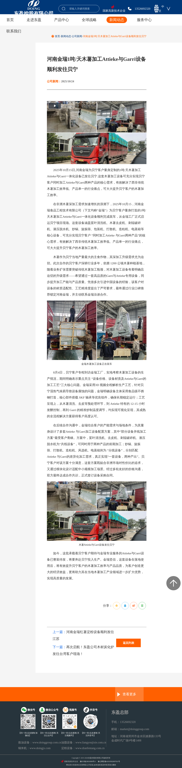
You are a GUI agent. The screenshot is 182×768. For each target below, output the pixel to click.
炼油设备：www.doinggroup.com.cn (39, 742)
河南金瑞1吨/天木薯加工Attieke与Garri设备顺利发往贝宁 (114, 36)
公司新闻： (54, 81)
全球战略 (89, 20)
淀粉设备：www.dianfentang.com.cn (83, 748)
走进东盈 (34, 20)
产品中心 (61, 20)
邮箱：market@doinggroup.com (130, 729)
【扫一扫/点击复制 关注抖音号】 (90, 734)
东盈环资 (52, 694)
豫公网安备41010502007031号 (109, 761)
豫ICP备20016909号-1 (88, 761)
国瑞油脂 (109, 694)
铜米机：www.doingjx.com (34, 748)
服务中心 (144, 20)
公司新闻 (77, 36)
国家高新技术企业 (114, 10)
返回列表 (128, 642)
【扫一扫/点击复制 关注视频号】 (69, 734)
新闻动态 (116, 20)
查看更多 (126, 694)
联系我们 (13, 31)
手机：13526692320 (123, 722)
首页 (10, 20)
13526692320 (142, 8)
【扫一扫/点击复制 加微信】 (28, 734)
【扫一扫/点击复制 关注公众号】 (48, 734)
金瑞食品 (81, 694)
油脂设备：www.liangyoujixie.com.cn (83, 742)
